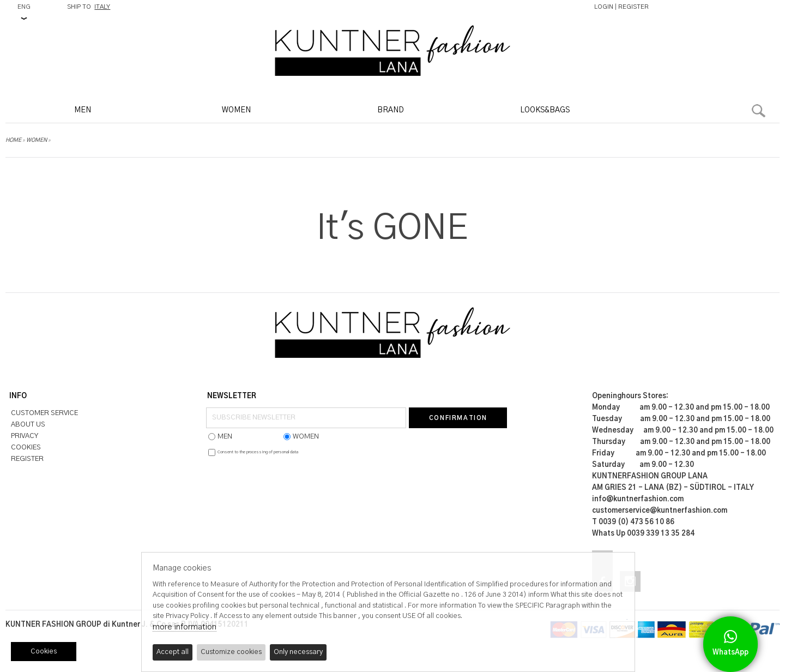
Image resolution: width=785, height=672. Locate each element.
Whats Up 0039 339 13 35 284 (643, 533)
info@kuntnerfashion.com (638, 499)
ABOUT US (28, 424)
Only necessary (298, 652)
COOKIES (26, 447)
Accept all (172, 652)
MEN (82, 110)
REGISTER (633, 7)
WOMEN (236, 110)
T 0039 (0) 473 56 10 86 (633, 522)
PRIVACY (24, 436)
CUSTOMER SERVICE (44, 413)
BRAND (390, 110)
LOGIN (603, 7)
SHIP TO (88, 7)
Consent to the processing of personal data (258, 452)
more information (184, 627)
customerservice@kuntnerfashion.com (659, 510)
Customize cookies (231, 652)
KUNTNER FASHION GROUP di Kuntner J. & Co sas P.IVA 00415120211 (127, 624)
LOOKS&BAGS (545, 110)
